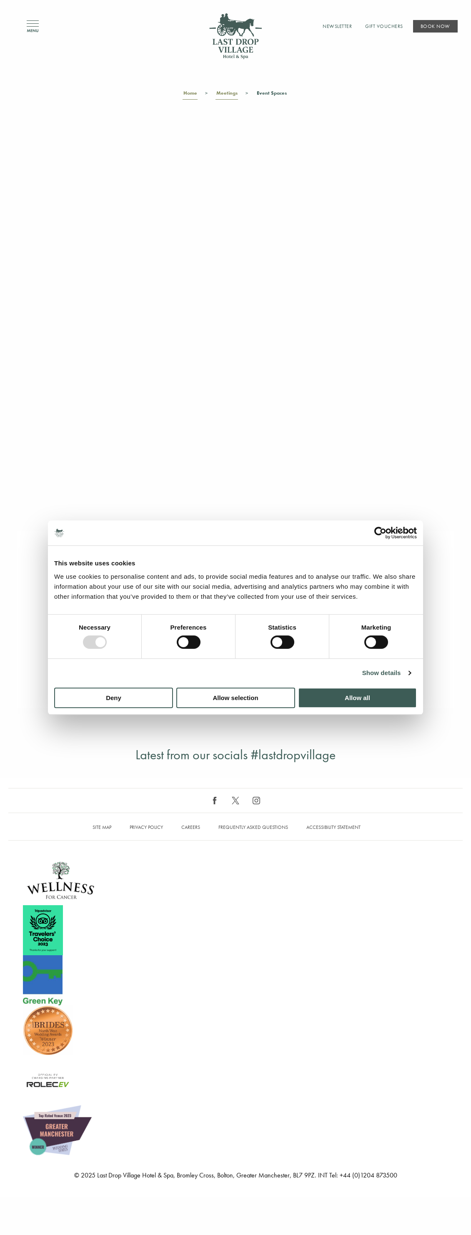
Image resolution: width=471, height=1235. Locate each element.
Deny (113, 697)
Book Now (435, 26)
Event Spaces (271, 95)
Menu (33, 26)
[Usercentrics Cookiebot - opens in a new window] (380, 533)
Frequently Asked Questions (253, 827)
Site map (102, 827)
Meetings (226, 95)
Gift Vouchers (384, 26)
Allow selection (235, 697)
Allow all (357, 697)
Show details (381, 672)
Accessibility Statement (333, 827)
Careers (190, 827)
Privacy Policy (146, 827)
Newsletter (337, 26)
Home (190, 95)
